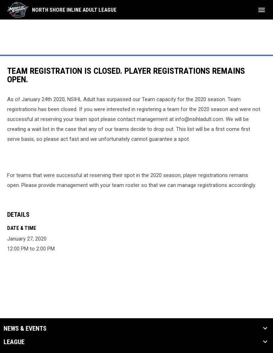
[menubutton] (261, 10)
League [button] (14, 342)
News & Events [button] (25, 328)
